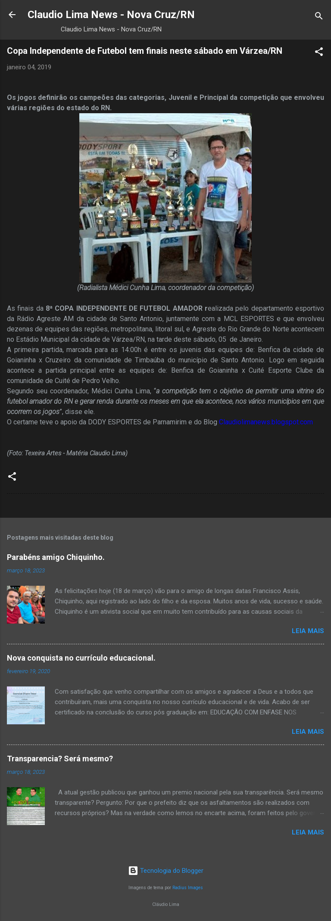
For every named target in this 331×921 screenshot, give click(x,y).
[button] (319, 53)
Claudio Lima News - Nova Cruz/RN (111, 15)
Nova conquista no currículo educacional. (81, 657)
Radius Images (187, 887)
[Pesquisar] (319, 17)
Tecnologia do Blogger (165, 871)
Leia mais (308, 631)
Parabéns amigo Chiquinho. (56, 557)
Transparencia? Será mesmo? (60, 758)
